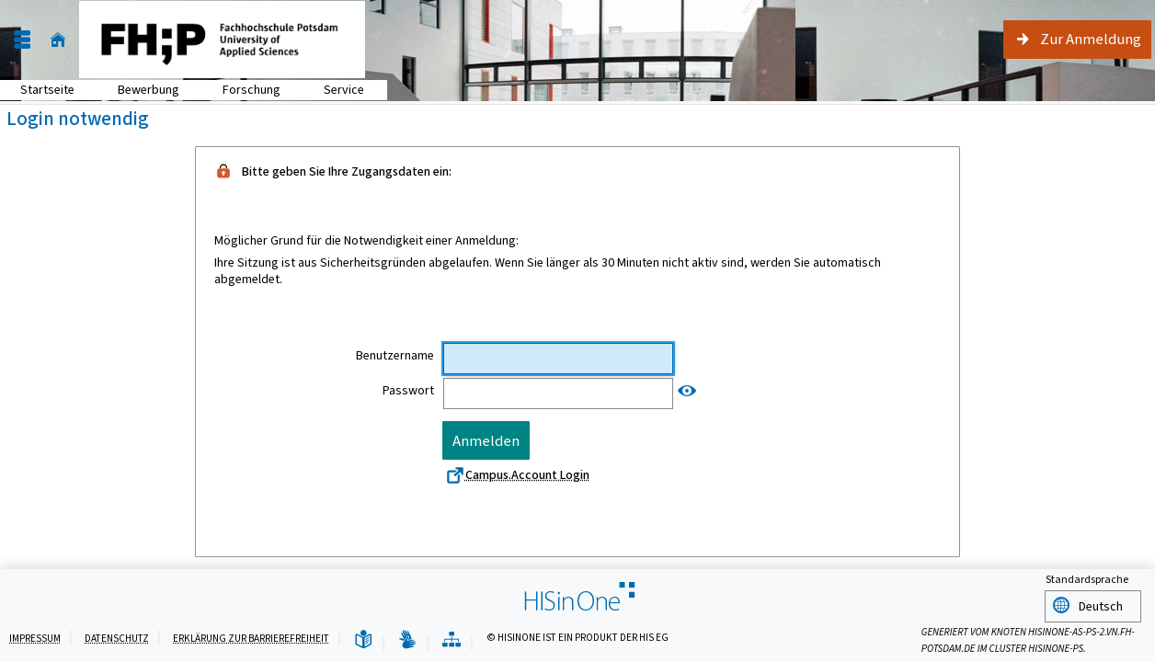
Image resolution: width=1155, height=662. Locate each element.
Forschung (241, 89)
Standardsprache (1087, 582)
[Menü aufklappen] (22, 40)
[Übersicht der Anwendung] (451, 640)
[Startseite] (58, 40)
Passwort (408, 390)
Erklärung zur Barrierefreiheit (251, 638)
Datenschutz (117, 638)
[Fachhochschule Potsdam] (222, 39)
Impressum (35, 638)
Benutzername (395, 356)
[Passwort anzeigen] (687, 391)
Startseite (47, 89)
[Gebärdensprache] (407, 640)
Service (333, 89)
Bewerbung (138, 89)
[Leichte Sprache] (363, 640)
